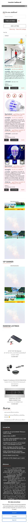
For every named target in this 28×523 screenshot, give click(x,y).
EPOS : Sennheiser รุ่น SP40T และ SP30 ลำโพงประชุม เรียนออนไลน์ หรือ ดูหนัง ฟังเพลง (14, 447)
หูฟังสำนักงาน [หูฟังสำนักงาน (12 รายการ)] (8, 492)
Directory (12, 29)
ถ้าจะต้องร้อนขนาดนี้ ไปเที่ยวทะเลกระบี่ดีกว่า (14, 420)
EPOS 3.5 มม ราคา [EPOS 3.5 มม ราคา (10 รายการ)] (13, 474)
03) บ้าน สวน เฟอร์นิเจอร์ (17, 69)
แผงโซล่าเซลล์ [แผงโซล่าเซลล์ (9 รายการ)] (18, 495)
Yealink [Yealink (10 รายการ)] (19, 486)
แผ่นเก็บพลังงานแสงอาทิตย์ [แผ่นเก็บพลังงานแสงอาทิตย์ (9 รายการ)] (12, 498)
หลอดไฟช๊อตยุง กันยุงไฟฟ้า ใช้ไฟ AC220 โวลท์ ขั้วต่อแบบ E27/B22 (15, 115)
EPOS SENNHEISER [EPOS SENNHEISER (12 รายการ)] (14, 474)
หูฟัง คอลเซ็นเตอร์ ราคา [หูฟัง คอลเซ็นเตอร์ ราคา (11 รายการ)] (19, 490)
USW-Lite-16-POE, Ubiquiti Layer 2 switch (14, 458)
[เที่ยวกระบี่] (14, 234)
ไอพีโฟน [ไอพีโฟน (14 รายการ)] (11, 499)
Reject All (14, 520)
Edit (6, 88)
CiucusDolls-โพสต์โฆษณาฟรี (14, 2)
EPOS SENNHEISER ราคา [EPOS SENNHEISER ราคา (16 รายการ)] (13, 476)
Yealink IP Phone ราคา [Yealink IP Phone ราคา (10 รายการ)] (20, 487)
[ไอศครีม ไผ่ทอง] (14, 248)
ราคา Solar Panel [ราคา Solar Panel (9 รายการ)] (15, 489)
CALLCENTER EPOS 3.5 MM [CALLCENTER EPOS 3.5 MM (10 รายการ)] (14, 469)
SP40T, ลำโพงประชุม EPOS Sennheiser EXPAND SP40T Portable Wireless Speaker (14, 452)
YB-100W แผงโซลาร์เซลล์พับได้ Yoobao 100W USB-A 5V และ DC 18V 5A (14, 439)
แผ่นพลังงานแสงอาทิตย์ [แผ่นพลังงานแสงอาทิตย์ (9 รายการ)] (11, 496)
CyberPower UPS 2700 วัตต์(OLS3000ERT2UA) (15, 399)
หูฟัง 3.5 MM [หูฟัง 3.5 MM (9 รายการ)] (9, 490)
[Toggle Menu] (25, 6)
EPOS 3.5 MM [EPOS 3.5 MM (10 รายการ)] (16, 472)
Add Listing (15, 26)
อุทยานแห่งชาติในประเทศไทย (11, 412)
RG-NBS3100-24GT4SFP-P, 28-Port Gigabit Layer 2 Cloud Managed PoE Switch (14, 443)
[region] (14, 511)
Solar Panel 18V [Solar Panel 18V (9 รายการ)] (13, 486)
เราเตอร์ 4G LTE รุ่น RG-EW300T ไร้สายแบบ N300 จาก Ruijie (14, 432)
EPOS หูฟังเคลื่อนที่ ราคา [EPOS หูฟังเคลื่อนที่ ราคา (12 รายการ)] (15, 479)
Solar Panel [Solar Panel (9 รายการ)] (6, 486)
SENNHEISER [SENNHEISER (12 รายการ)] (12, 480)
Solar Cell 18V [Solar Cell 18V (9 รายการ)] (22, 484)
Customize (14, 516)
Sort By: (5, 32)
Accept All (14, 512)
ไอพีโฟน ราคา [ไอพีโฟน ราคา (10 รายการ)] (18, 499)
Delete (22, 88)
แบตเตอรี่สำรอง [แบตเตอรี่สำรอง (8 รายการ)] (12, 495)
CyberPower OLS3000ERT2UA (15, 402)
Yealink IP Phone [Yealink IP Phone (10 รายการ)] (9, 487)
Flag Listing (14, 88)
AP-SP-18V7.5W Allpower (14, 351)
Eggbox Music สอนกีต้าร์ (9, 436)
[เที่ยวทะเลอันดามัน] (14, 206)
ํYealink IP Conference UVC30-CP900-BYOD (15, 380)
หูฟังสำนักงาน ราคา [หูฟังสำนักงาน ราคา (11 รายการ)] (18, 492)
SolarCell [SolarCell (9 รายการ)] (16, 484)
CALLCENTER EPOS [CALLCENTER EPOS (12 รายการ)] (18, 468)
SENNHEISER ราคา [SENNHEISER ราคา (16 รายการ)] (11, 483)
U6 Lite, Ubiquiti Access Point (10, 455)
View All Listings (21, 29)
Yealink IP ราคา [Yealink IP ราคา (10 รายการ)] (7, 489)
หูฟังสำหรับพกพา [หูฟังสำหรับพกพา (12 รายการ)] (19, 493)
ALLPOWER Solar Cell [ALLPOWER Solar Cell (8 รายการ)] (7, 468)
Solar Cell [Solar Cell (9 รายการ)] (11, 484)
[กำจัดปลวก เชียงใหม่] (14, 220)
